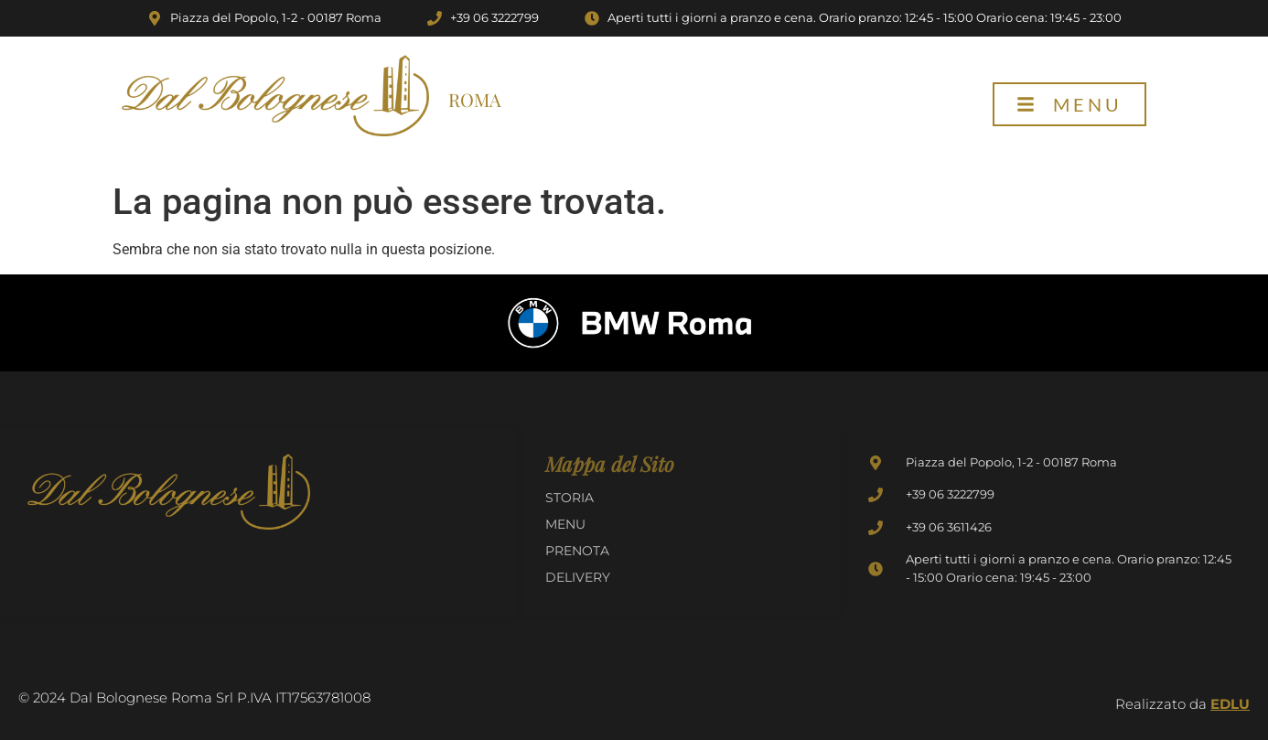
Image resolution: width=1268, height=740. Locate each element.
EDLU (1230, 704)
